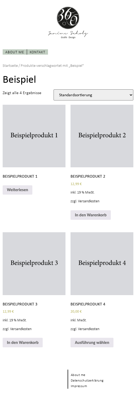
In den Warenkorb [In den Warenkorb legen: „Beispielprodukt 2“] (90, 214)
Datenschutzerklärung (87, 380)
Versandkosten (88, 200)
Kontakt (37, 51)
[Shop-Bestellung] (93, 94)
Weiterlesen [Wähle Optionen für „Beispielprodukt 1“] (17, 189)
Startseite (10, 65)
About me (14, 51)
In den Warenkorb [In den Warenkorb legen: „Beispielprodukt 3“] (22, 342)
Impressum (79, 386)
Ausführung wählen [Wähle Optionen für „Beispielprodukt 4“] (92, 342)
